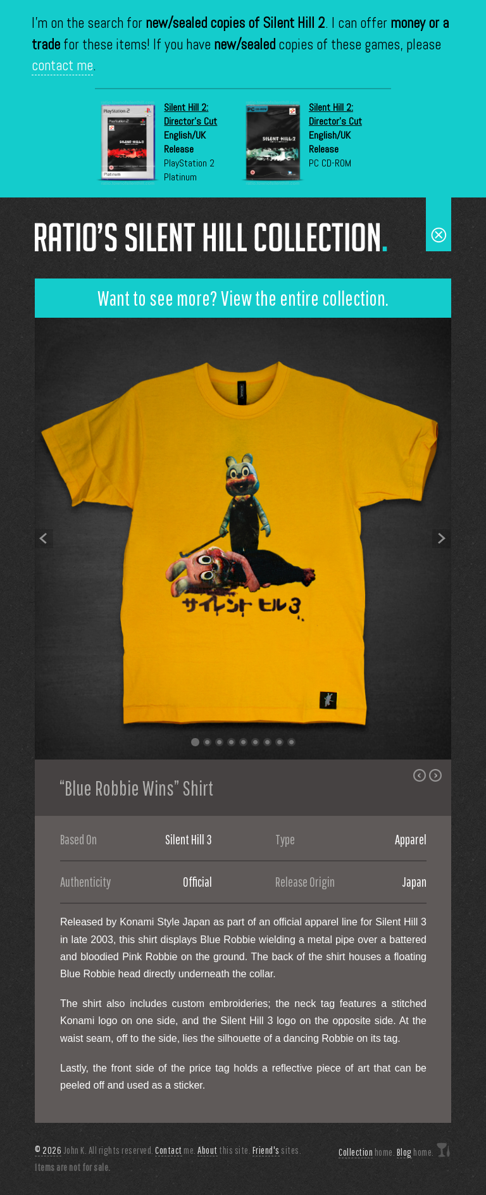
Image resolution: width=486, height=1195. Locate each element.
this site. (224, 1150)
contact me (62, 65)
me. (175, 1150)
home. (367, 1152)
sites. (277, 1150)
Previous (44, 539)
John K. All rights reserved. (94, 1150)
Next (441, 539)
